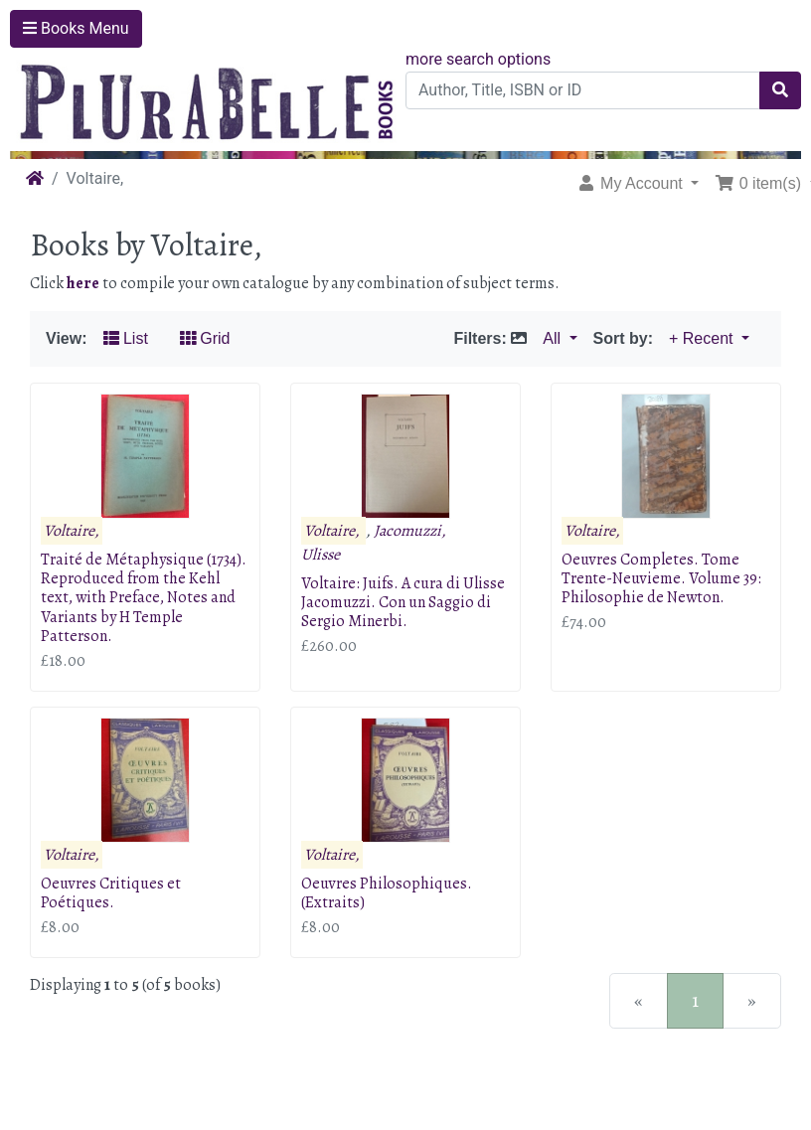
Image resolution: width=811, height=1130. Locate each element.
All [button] (554, 338)
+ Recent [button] (703, 338)
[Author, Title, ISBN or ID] (583, 90)
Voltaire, (71, 531)
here (83, 283)
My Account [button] (632, 183)
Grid (205, 338)
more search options (478, 59)
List (125, 338)
